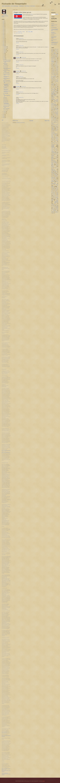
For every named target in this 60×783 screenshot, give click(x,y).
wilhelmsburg (56, 208)
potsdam (56, 165)
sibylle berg (55, 179)
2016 (3, 34)
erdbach (52, 81)
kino (57, 124)
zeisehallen (52, 212)
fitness (55, 88)
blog (56, 60)
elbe (52, 77)
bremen (56, 63)
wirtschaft (53, 209)
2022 (3, 26)
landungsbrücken (53, 132)
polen (56, 163)
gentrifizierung (56, 100)
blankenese (52, 60)
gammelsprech (53, 94)
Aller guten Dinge (5, 101)
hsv (51, 116)
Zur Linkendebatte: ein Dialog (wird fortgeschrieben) (6, 85)
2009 (3, 44)
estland (55, 82)
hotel (56, 115)
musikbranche (53, 147)
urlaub (57, 200)
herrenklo (57, 113)
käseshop (52, 122)
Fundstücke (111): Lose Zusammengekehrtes (54, 42)
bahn (54, 56)
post (53, 165)
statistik (53, 189)
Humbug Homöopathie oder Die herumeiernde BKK (54, 30)
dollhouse (53, 71)
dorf (55, 72)
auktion (55, 52)
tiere (57, 194)
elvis (54, 79)
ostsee (53, 154)
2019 (3, 30)
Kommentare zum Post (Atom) (20, 122)
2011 (3, 41)
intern (56, 117)
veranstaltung (56, 201)
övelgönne (52, 156)
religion (56, 171)
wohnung (54, 210)
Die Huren (53, 34)
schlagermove (56, 175)
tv (56, 198)
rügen (52, 173)
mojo (56, 143)
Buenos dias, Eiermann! (6, 80)
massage (52, 139)
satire (54, 173)
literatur (52, 135)
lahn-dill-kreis (52, 131)
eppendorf (56, 80)
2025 (3, 22)
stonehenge (56, 190)
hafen (56, 108)
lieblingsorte (55, 134)
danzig (56, 68)
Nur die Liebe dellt (53, 44)
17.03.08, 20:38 (23, 57)
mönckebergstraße (53, 144)
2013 (3, 38)
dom (56, 71)
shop (52, 179)
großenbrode (55, 107)
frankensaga (52, 91)
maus (56, 139)
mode (52, 143)
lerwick (56, 133)
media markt (52, 140)
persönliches (53, 160)
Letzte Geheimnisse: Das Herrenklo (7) (6, 91)
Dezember (5, 46)
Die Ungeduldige (5, 93)
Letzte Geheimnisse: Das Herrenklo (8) (6, 69)
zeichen (56, 211)
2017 (3, 33)
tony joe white (55, 196)
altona (52, 50)
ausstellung (54, 55)
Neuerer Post (15, 120)
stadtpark (57, 188)
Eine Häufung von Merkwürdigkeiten (6, 103)
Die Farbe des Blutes (6, 72)
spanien (55, 182)
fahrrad (52, 84)
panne (52, 157)
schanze (56, 174)
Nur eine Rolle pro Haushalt (5, 87)
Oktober (4, 49)
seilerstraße (53, 177)
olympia (52, 153)
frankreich (57, 91)
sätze (57, 173)
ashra (52, 52)
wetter (57, 207)
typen (52, 199)
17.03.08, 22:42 (21, 64)
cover (53, 68)
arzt (56, 51)
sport (52, 184)
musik (52, 146)
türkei (54, 198)
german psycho (55, 101)
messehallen (52, 142)
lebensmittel (52, 133)
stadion (53, 188)
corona (57, 67)
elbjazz (56, 77)
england (53, 80)
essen (57, 81)
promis (52, 166)
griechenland (52, 106)
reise (52, 171)
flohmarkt (52, 89)
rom (56, 172)
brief (52, 64)
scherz (52, 175)
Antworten (17, 42)
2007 (3, 114)
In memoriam (32, 6)
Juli (4, 53)
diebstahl (57, 70)
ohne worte (54, 152)
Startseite (31, 120)
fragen (57, 89)
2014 (3, 37)
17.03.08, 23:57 (23, 86)
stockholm (52, 190)
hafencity (52, 109)
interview (55, 118)
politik (52, 164)
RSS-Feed (27, 6)
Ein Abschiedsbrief (54, 27)
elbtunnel (52, 79)
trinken (57, 197)
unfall (52, 200)
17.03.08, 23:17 (21, 76)
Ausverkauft (5, 97)
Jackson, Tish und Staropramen (5, 89)
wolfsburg (52, 211)
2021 (3, 27)
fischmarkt (57, 87)
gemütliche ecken (54, 99)
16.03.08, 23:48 (21, 45)
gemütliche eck (53, 98)
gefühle (52, 96)
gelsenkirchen (53, 97)
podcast (52, 163)
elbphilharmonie (53, 78)
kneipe (52, 126)
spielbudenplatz (53, 183)
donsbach (52, 72)
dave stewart (52, 69)
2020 (3, 29)
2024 (3, 23)
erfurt (54, 81)
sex (55, 178)
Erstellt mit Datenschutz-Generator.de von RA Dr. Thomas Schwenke (6, 774)
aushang (52, 54)
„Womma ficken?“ (5, 100)
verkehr (55, 203)
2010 (3, 42)
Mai (4, 56)
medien (57, 140)
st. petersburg (56, 187)
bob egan (57, 61)
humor (55, 116)
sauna (53, 174)
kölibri (57, 126)
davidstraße (57, 69)
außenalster (56, 54)
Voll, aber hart (5, 98)
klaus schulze (55, 125)
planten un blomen (54, 162)
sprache (57, 184)
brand (56, 62)
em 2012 (57, 79)
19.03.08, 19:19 (21, 97)
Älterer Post (47, 120)
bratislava (52, 63)
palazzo (56, 156)
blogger (52, 61)
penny (52, 159)
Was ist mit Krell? (5, 65)
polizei (57, 164)
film (55, 86)
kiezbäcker (52, 123)
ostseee (56, 154)
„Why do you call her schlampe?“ (6, 76)
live (55, 135)
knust (55, 126)
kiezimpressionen (53, 124)
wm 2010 (57, 209)
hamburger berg (55, 110)
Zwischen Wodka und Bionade (6, 78)
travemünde (52, 197)
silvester (52, 180)
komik (56, 127)
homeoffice (53, 115)
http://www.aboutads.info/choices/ (6, 450)
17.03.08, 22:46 (23, 71)
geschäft (55, 102)
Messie (31, 14)
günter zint (52, 108)
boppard (53, 62)
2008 (3, 45)
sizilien (56, 180)
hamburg (57, 109)
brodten (56, 64)
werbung (56, 206)
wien (53, 208)
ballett (57, 56)
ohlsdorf (57, 151)
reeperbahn (53, 169)
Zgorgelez (56, 212)
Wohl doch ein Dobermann (5, 64)
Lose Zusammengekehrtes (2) (6, 95)
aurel (57, 52)
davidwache (53, 70)
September (5, 50)
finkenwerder (52, 87)
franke (54, 90)
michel (56, 142)
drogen (57, 72)
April (4, 57)
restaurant (52, 172)
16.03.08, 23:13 (21, 38)
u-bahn (56, 199)
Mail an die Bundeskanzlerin (53, 32)
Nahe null (52, 23)
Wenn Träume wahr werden (6, 107)
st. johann (55, 185)
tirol (52, 196)
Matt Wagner (18, 57)
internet (52, 118)
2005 (3, 117)
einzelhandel (53, 76)
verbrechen (56, 202)
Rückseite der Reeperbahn (14, 4)
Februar (4, 111)
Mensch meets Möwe (6, 108)
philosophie (55, 161)
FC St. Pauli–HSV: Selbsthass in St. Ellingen (54, 37)
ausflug (54, 53)
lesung (52, 134)
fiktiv (51, 86)
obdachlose (53, 151)
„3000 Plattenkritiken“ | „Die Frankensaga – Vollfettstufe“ (13, 6)
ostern (57, 153)
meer (54, 141)
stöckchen (56, 189)
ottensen (52, 155)
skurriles (52, 181)
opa (54, 153)
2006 (3, 116)
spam (57, 181)
